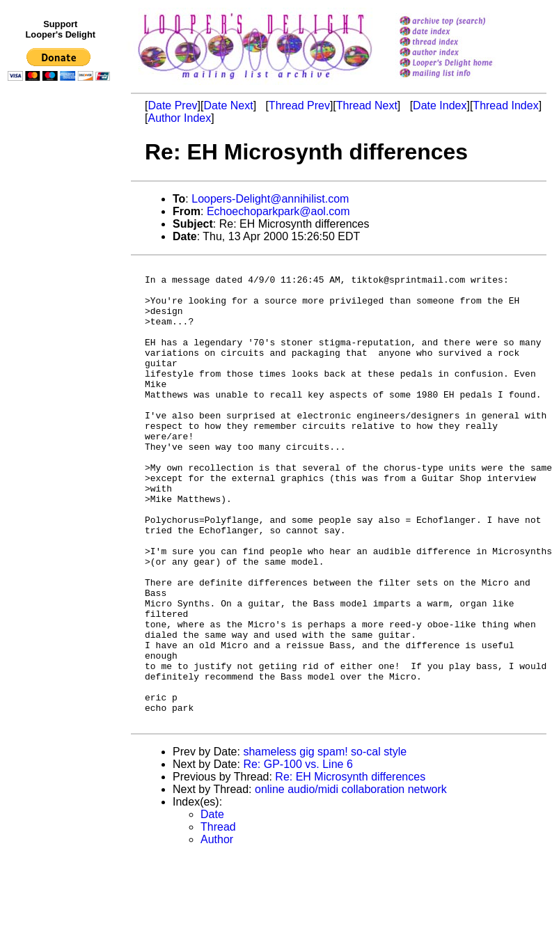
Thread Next (366, 105)
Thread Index (505, 105)
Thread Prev (299, 105)
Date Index (439, 105)
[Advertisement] (61, 374)
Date (212, 906)
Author (216, 931)
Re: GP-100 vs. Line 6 (297, 856)
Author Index (179, 118)
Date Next (228, 105)
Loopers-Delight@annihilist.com (270, 199)
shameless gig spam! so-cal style (325, 843)
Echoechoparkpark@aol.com (278, 211)
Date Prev (172, 105)
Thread (218, 919)
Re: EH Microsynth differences (350, 869)
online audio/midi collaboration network (351, 881)
